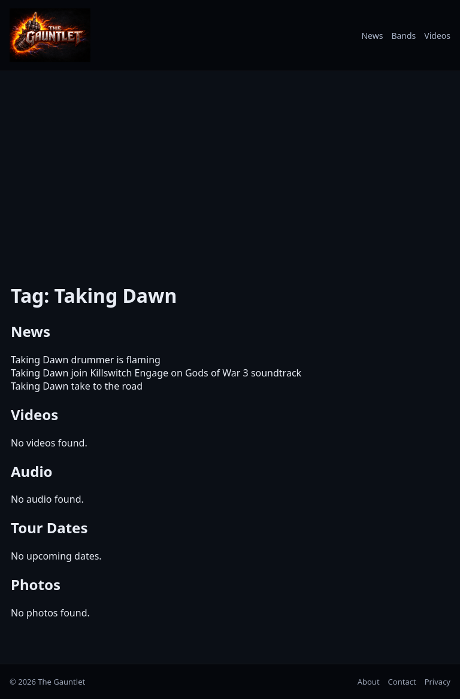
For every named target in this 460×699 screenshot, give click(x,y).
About (369, 681)
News (372, 35)
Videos (437, 35)
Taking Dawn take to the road (77, 386)
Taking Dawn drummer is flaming (86, 359)
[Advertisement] (230, 169)
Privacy (437, 681)
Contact (402, 681)
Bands (403, 35)
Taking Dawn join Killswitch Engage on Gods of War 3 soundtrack (156, 372)
